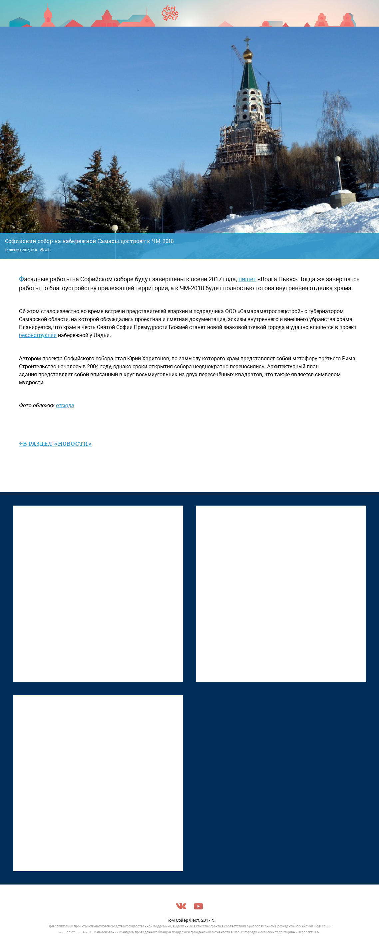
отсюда (65, 405)
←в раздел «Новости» (55, 443)
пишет (247, 279)
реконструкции (38, 335)
